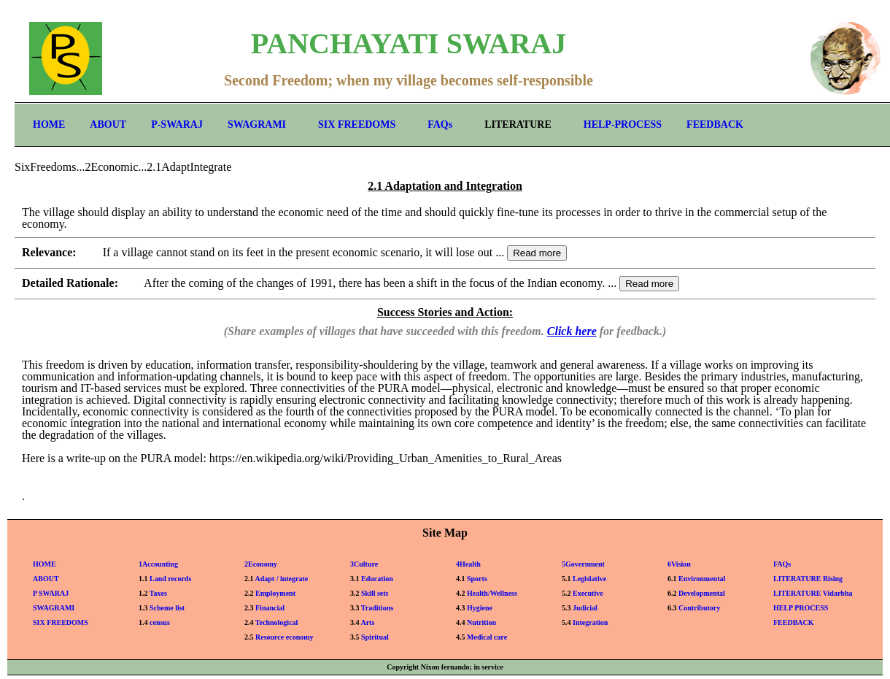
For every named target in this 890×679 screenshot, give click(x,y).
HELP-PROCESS (623, 124)
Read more (537, 253)
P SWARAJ (51, 593)
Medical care (487, 637)
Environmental (701, 579)
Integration (590, 622)
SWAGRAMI (257, 124)
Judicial (585, 608)
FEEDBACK (714, 124)
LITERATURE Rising (808, 579)
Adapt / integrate (281, 579)
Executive (588, 593)
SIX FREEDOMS (356, 124)
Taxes (158, 593)
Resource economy (284, 637)
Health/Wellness (492, 593)
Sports (477, 579)
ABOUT (108, 124)
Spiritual (375, 637)
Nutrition (481, 622)
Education (377, 579)
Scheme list (167, 608)
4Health (468, 564)
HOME (49, 124)
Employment (275, 593)
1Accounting (158, 564)
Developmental (701, 593)
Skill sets (375, 593)
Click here (572, 331)
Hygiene (479, 608)
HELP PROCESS (800, 608)
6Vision (679, 564)
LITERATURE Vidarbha (812, 593)
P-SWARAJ (177, 124)
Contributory (699, 608)
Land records (170, 579)
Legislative (589, 579)
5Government (583, 564)
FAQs (439, 124)
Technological (276, 622)
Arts (367, 622)
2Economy (260, 564)
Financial (270, 608)
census (160, 622)
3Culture (364, 564)
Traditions (377, 608)
